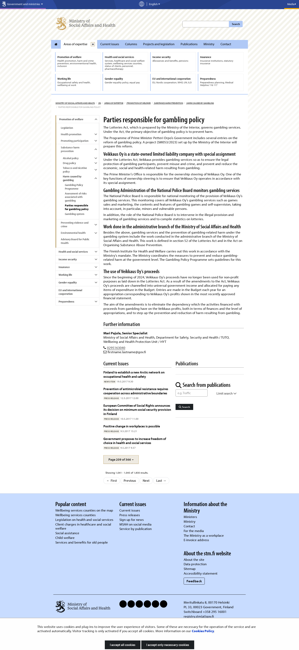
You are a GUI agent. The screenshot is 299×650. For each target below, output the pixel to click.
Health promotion (71, 134)
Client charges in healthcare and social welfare (83, 526)
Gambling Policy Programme (74, 186)
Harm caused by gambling (200, 103)
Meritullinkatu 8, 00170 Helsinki (206, 602)
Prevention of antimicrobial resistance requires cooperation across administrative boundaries (135, 391)
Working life (65, 275)
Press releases (129, 515)
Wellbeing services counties (75, 515)
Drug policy (69, 163)
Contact (226, 44)
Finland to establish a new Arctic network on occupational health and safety (134, 374)
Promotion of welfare (138, 103)
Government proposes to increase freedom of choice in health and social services (134, 441)
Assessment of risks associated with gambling (76, 197)
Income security (68, 259)
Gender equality (68, 282)
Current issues (109, 44)
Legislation (67, 128)
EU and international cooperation (70, 292)
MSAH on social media (135, 524)
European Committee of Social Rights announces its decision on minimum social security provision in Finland (137, 409)
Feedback (194, 581)
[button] (121, 459)
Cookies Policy (203, 631)
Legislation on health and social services (84, 519)
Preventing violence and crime (74, 224)
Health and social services (73, 251)
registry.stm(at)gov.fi (199, 616)
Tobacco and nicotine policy (75, 169)
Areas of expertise (75, 44)
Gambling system (74, 214)
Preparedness (66, 301)
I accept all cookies (122, 645)
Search (236, 24)
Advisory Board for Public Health (75, 241)
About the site (194, 559)
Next (146, 480)
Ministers (190, 517)
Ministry (209, 44)
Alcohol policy (70, 158)
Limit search (226, 393)
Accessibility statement (201, 573)
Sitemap (190, 568)
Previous (130, 480)
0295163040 (116, 347)
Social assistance (67, 533)
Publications (189, 44)
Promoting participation (74, 141)
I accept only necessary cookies (167, 645)
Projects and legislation (159, 44)
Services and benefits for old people (81, 542)
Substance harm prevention (168, 103)
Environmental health (73, 233)
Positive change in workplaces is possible (131, 426)
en (99, 103)
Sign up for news (131, 519)
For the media (194, 531)
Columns (131, 44)
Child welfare (65, 537)
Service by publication (135, 529)
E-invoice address (196, 540)
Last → (161, 480)
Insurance (64, 267)
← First (111, 480)
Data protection (195, 564)
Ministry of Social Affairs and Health (75, 103)
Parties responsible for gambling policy (77, 207)
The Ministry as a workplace (204, 535)
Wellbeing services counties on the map (84, 510)
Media (291, 4)
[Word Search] (192, 393)
